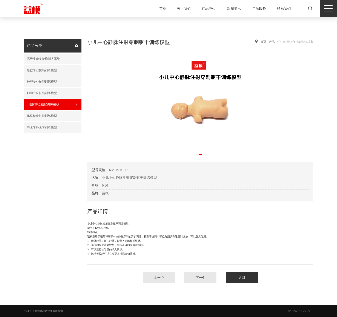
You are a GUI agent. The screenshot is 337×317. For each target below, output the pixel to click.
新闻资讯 (234, 8)
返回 (242, 277)
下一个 (200, 277)
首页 (162, 8)
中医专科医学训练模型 (51, 127)
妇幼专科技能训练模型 (51, 93)
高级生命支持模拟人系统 (51, 59)
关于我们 (184, 8)
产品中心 (209, 8)
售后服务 (259, 8)
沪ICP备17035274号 (299, 310)
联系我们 (284, 8)
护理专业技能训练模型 (51, 82)
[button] (200, 154)
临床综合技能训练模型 (53, 104)
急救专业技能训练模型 (51, 70)
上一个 (159, 277)
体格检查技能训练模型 (51, 116)
